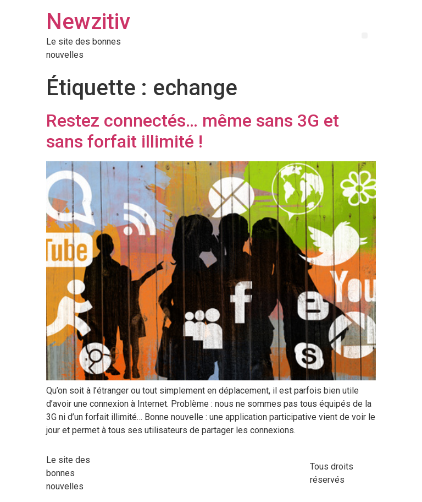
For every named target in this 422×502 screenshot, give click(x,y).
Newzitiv (88, 22)
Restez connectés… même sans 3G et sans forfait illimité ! (192, 131)
